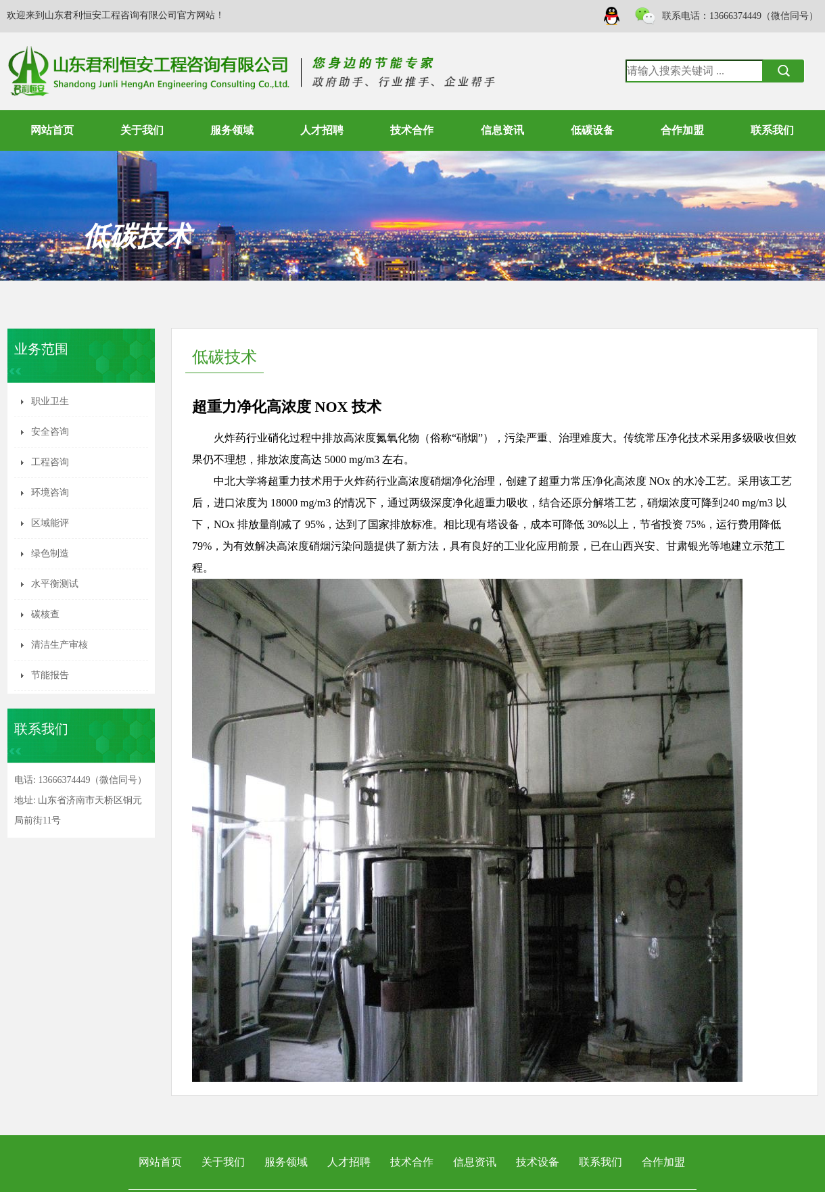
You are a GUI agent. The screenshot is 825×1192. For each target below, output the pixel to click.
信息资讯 (502, 130)
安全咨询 (50, 432)
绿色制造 (50, 553)
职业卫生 (50, 401)
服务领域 (232, 130)
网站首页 (52, 130)
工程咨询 (50, 462)
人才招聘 (322, 130)
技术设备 (537, 1162)
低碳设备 (592, 130)
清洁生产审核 (59, 645)
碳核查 (45, 614)
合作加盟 (682, 130)
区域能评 (50, 523)
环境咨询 (50, 492)
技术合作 (411, 130)
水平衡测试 (54, 584)
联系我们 (772, 130)
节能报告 (50, 675)
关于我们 (142, 130)
